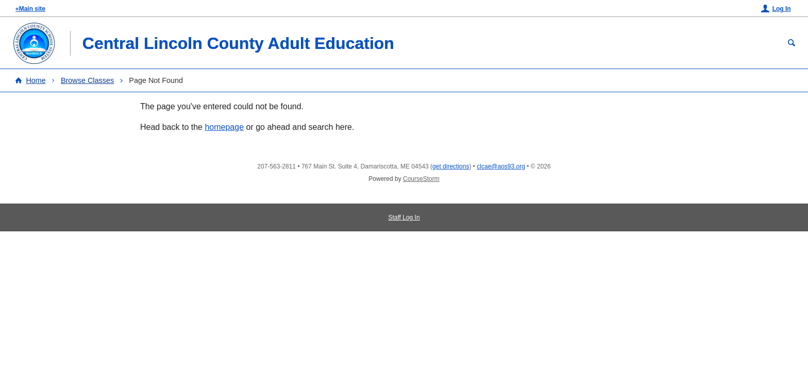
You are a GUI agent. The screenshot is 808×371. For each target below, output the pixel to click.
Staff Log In (403, 217)
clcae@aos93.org (501, 166)
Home (35, 80)
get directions (450, 166)
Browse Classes (87, 80)
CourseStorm (421, 178)
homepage (224, 127)
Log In (781, 8)
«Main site (30, 8)
